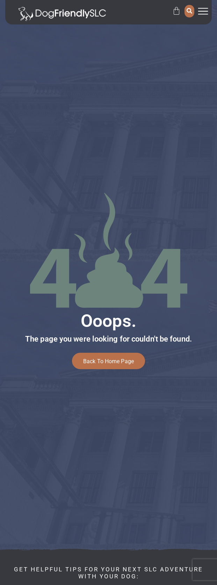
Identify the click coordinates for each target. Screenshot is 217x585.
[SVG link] (62, 14)
